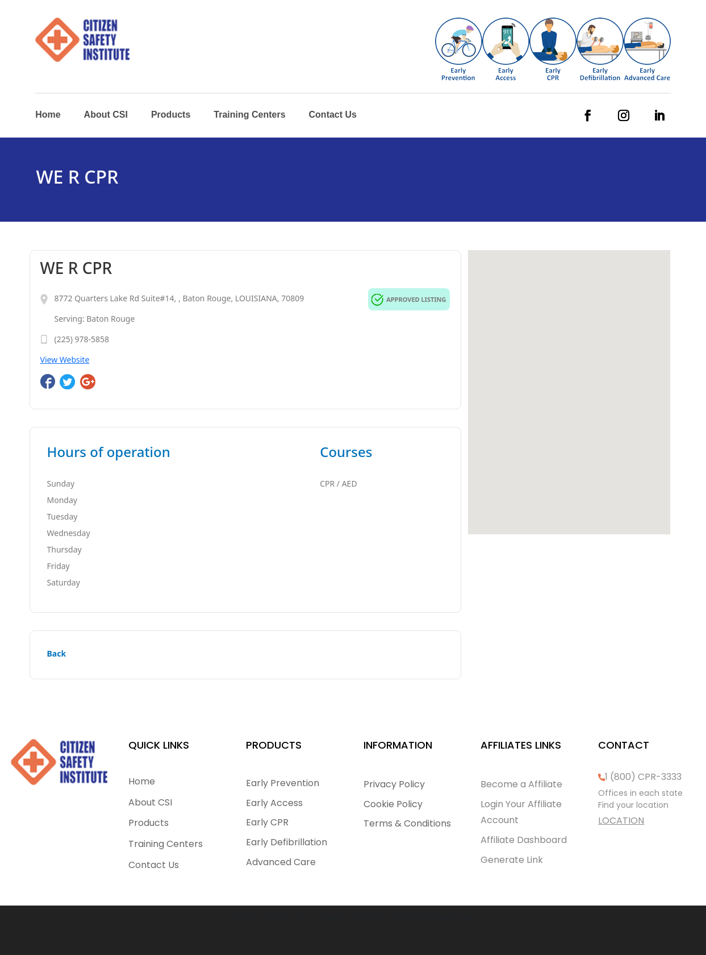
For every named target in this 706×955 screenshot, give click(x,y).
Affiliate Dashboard (524, 839)
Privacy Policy (394, 784)
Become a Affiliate (521, 784)
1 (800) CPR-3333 (643, 776)
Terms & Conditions (407, 823)
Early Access (274, 802)
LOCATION (621, 820)
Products (170, 115)
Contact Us (333, 115)
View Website (65, 359)
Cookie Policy (393, 804)
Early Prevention (282, 783)
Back (56, 653)
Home (47, 115)
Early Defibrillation (286, 842)
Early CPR (267, 822)
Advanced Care (281, 862)
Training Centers (249, 115)
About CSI (106, 115)
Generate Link (512, 859)
